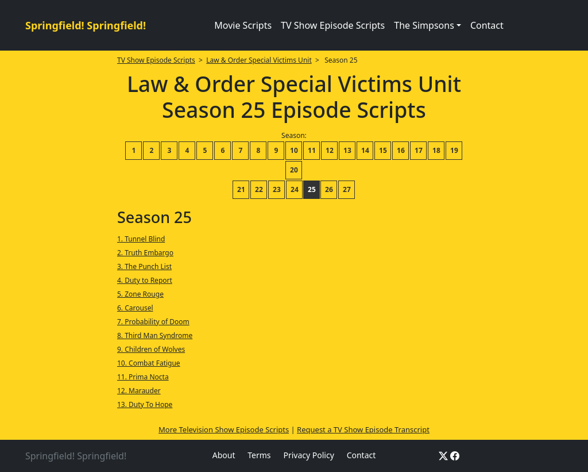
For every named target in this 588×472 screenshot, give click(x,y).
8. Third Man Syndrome (154, 335)
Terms (258, 455)
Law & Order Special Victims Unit (259, 60)
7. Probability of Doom (153, 322)
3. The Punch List (144, 266)
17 (419, 150)
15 (383, 150)
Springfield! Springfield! (85, 25)
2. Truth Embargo (145, 253)
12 (330, 150)
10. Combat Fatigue (148, 363)
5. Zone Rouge (140, 294)
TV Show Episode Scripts (333, 25)
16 (401, 150)
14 (365, 150)
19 (454, 150)
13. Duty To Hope (144, 404)
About (223, 455)
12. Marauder (139, 391)
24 (295, 189)
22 (259, 189)
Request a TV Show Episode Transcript (363, 429)
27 (347, 189)
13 (347, 150)
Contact (487, 25)
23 (277, 189)
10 (294, 150)
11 (312, 150)
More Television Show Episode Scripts (223, 429)
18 (436, 150)
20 (294, 170)
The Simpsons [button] (424, 25)
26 (329, 189)
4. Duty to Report (144, 280)
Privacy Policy (308, 455)
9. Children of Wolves (151, 349)
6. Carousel (135, 308)
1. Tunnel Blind (141, 239)
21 (241, 189)
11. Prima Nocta (143, 377)
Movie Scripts (243, 25)
